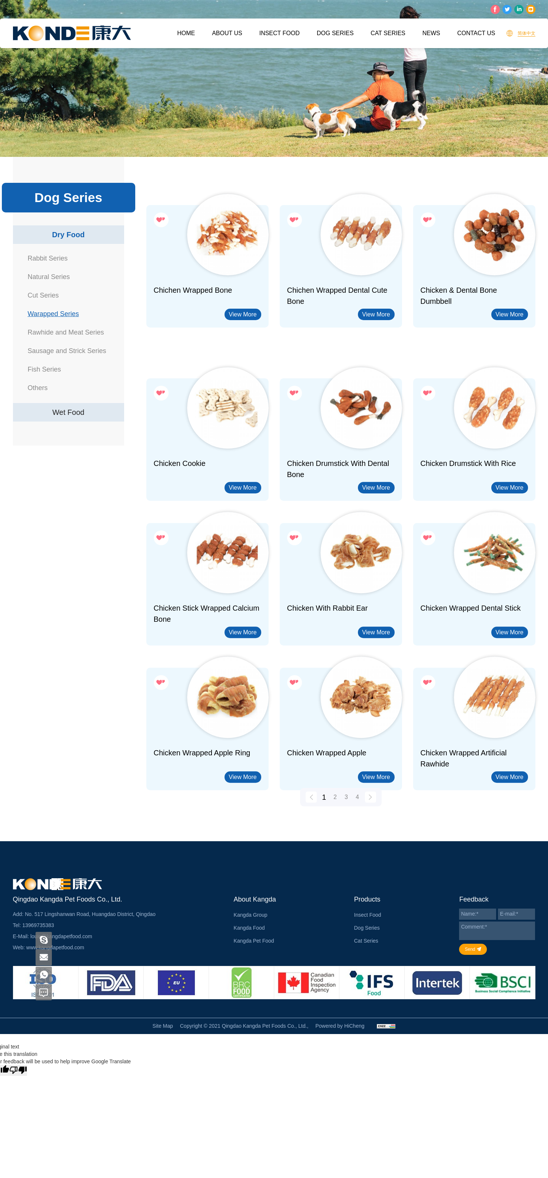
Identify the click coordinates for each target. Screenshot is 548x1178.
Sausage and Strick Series (67, 351)
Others (38, 388)
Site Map (163, 1026)
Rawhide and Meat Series (66, 332)
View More (242, 314)
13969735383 (38, 925)
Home (186, 33)
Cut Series (43, 295)
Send (470, 949)
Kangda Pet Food (254, 941)
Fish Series (44, 369)
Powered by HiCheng (339, 1026)
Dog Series (335, 33)
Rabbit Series (48, 258)
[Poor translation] (18, 1070)
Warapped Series (53, 314)
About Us (227, 33)
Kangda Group (251, 915)
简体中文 (526, 33)
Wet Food (68, 412)
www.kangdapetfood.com (55, 947)
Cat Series (388, 33)
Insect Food (279, 33)
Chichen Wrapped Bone (193, 290)
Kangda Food (249, 928)
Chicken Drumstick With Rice (468, 515)
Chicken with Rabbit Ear (327, 660)
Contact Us (476, 33)
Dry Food (68, 235)
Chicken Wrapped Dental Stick (471, 660)
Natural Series (49, 277)
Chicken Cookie (180, 515)
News (431, 33)
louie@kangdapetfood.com (61, 936)
